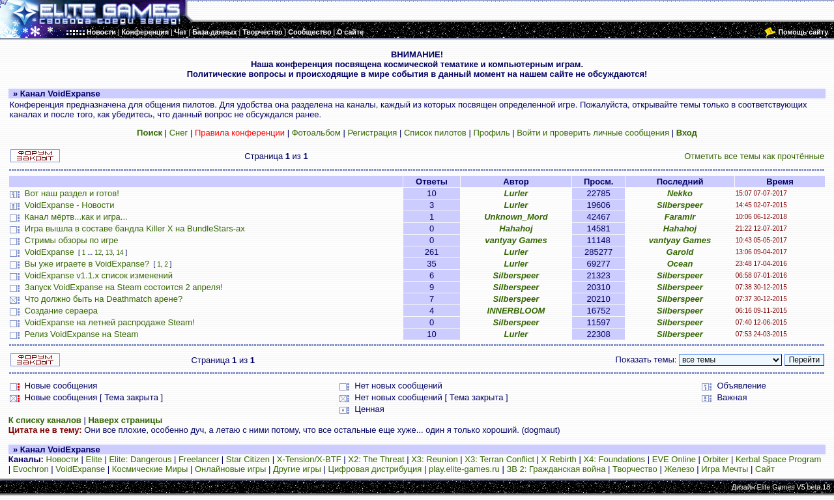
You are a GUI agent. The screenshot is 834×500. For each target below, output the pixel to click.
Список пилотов (435, 133)
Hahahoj (515, 228)
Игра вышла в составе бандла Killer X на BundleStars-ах (135, 228)
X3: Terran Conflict (499, 459)
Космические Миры (150, 469)
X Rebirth (559, 459)
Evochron (31, 469)
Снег (178, 133)
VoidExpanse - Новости (70, 205)
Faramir (680, 217)
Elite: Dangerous (140, 459)
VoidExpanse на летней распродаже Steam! (110, 322)
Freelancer (199, 459)
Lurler (516, 193)
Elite (93, 459)
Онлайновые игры (230, 469)
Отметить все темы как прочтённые (754, 156)
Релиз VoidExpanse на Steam (81, 334)
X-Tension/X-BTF (309, 459)
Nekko (680, 193)
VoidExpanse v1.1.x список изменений (99, 275)
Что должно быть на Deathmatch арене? (103, 299)
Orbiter (716, 459)
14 (120, 252)
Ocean (680, 264)
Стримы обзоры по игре (72, 240)
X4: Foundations (614, 459)
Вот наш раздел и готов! (72, 193)
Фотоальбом (316, 133)
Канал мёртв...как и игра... (76, 217)
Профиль (491, 133)
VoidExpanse (49, 252)
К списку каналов (44, 420)
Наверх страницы (125, 420)
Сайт (765, 469)
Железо (679, 469)
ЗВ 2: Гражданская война (555, 469)
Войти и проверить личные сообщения (593, 133)
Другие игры (297, 469)
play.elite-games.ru (464, 469)
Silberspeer (680, 205)
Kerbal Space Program (779, 459)
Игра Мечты (724, 469)
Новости (62, 459)
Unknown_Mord (516, 217)
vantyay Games (516, 240)
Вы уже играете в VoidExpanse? (87, 264)
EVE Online (674, 459)
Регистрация (372, 133)
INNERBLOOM (516, 311)
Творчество (634, 469)
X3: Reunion (434, 459)
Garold (680, 252)
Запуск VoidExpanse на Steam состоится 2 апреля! (124, 287)
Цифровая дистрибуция (375, 469)
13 (109, 252)
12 (98, 252)
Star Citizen (248, 459)
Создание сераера (61, 311)
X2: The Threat (376, 459)
